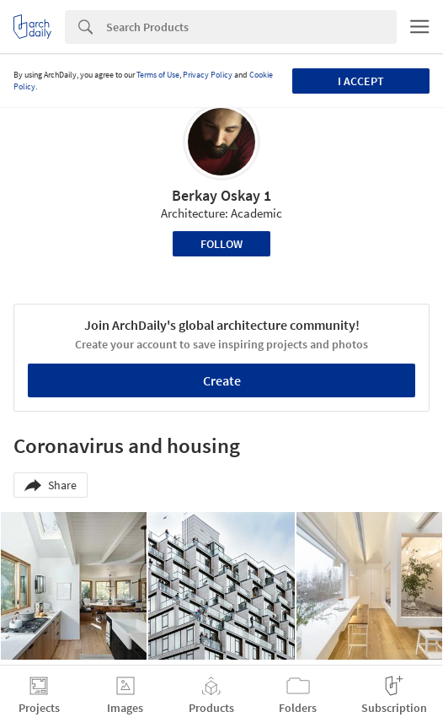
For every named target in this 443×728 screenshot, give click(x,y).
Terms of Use (157, 74)
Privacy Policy (207, 74)
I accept (361, 81)
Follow (221, 243)
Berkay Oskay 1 (221, 195)
